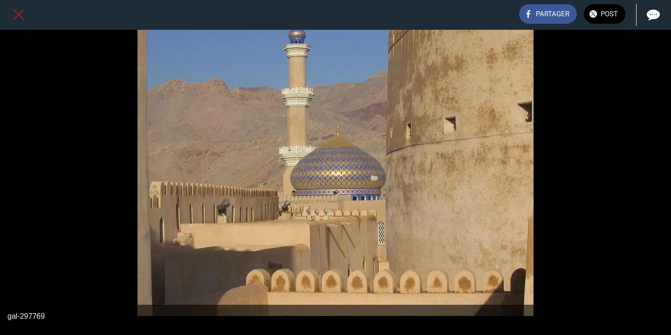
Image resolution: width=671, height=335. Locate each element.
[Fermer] (18, 14)
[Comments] (652, 15)
